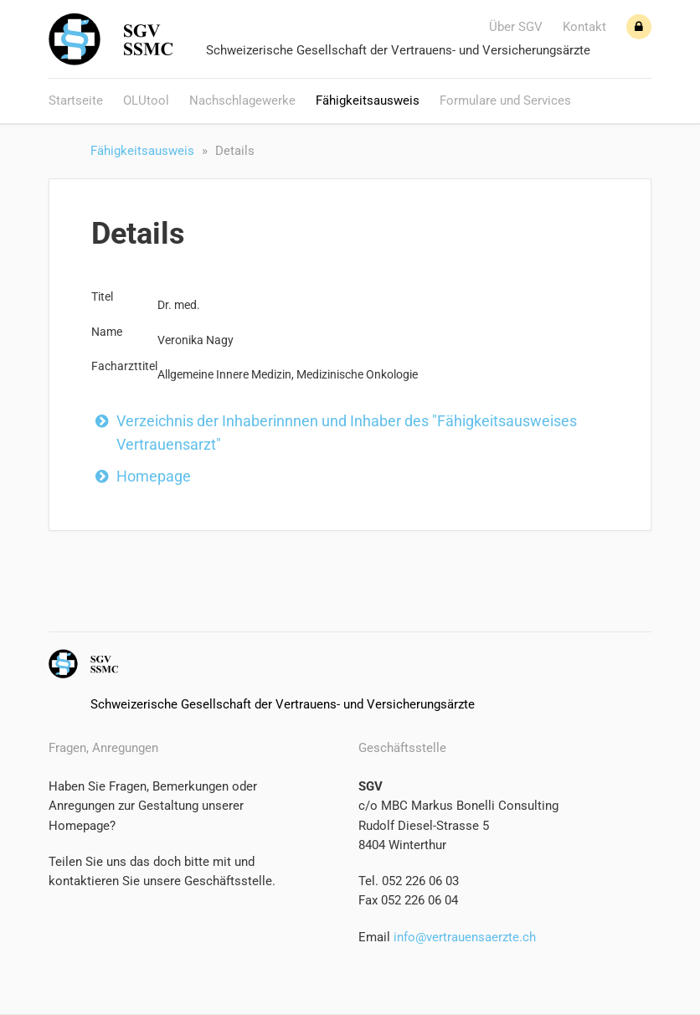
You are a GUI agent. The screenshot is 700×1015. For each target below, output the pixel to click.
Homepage (153, 476)
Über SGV (516, 26)
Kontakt (584, 26)
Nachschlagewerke (242, 100)
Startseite (76, 100)
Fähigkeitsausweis (367, 100)
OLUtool (146, 100)
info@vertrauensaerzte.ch (463, 937)
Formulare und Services (505, 100)
